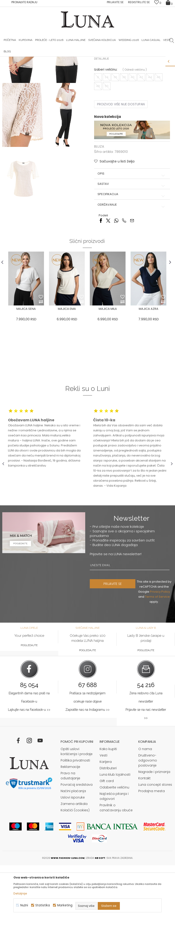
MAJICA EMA (67, 369)
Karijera (106, 822)
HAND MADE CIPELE (59, 60)
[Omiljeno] (157, 3)
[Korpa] (169, 2)
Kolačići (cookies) (75, 871)
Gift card (107, 841)
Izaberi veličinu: (105, 129)
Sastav (131, 244)
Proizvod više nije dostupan (120, 164)
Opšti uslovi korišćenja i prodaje (77, 812)
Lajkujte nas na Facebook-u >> (29, 770)
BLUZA (51, 66)
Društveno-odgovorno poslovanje (147, 821)
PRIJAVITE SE (112, 644)
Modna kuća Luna (14, 66)
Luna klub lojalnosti (115, 835)
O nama (145, 809)
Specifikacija (131, 254)
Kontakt (144, 839)
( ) (134, 130)
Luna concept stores (155, 845)
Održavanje (131, 264)
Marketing (64, 905)
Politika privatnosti (75, 821)
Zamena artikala (74, 864)
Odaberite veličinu (114, 848)
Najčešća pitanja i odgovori (114, 857)
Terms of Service (157, 657)
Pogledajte (29, 706)
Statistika (42, 905)
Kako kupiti (108, 809)
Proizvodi (37, 66)
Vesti (103, 816)
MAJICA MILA (108, 369)
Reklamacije (70, 827)
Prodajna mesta (151, 851)
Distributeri (108, 829)
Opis (131, 233)
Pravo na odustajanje (70, 836)
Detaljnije (101, 119)
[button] (114, 221)
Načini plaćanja (73, 851)
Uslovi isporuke (73, 858)
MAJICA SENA (26, 369)
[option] (59, 60)
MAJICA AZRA (148, 369)
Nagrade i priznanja (154, 832)
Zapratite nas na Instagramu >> (87, 770)
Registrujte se (139, 2)
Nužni (24, 905)
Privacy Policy (160, 652)
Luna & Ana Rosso (115, 60)
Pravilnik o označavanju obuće (116, 868)
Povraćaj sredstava (77, 845)
